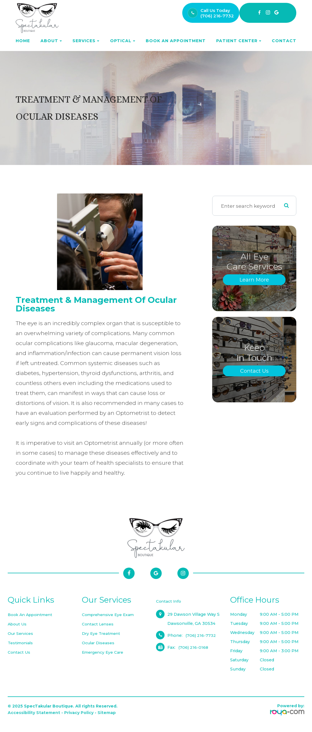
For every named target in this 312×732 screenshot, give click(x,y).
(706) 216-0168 (193, 647)
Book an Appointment (176, 40)
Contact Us (254, 370)
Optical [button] (122, 40)
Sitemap (107, 712)
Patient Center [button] (238, 40)
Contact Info (169, 601)
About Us (18, 624)
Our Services (21, 633)
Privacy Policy (79, 712)
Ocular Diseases (98, 642)
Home (23, 40)
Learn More (254, 279)
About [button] (51, 40)
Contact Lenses (98, 624)
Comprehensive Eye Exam (110, 614)
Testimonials (21, 642)
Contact (284, 40)
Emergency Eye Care (104, 652)
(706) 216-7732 (217, 16)
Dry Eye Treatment (102, 633)
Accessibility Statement (34, 712)
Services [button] (85, 40)
